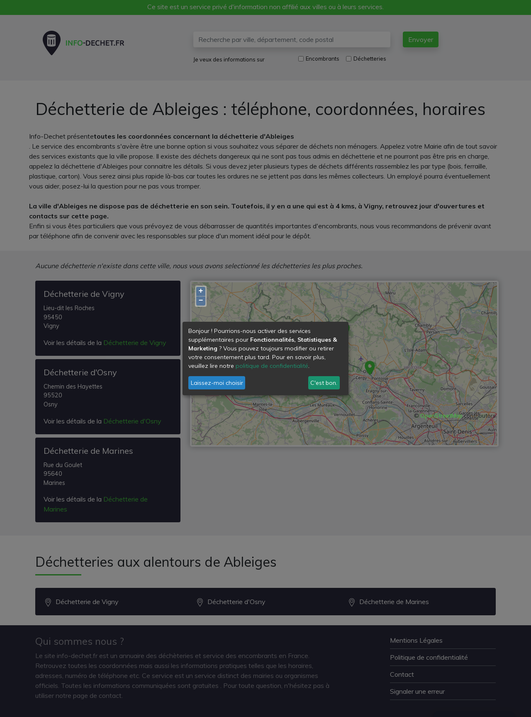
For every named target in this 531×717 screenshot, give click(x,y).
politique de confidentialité (272, 366)
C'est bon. (323, 383)
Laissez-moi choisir (217, 383)
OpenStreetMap (441, 415)
